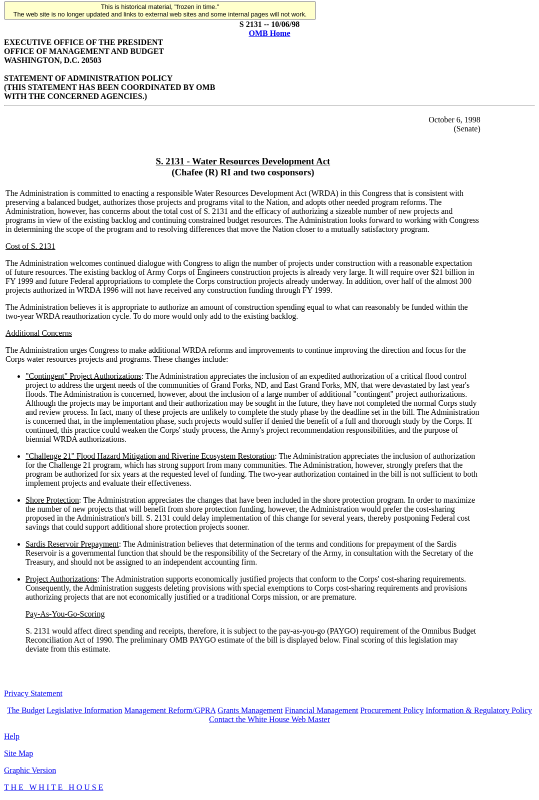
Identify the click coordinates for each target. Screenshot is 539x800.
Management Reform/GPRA (170, 710)
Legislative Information (84, 710)
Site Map (18, 753)
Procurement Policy (392, 710)
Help (12, 736)
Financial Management (321, 710)
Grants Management (250, 710)
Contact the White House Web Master (269, 719)
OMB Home (269, 33)
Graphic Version (30, 770)
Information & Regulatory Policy (479, 710)
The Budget (25, 710)
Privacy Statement (33, 693)
